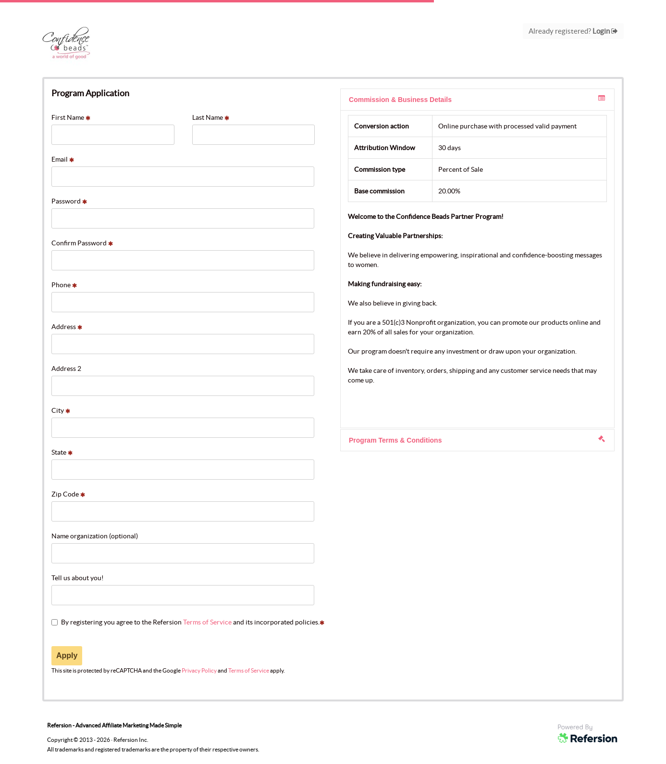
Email (62, 159)
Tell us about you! (77, 578)
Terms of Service (207, 622)
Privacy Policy (199, 670)
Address (66, 327)
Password (69, 201)
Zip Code (68, 494)
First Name (70, 117)
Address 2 (66, 368)
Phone (64, 285)
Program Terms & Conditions (477, 439)
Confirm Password (82, 243)
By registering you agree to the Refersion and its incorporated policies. (187, 622)
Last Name (210, 117)
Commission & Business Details (477, 99)
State (62, 452)
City (60, 410)
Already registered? (573, 31)
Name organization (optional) (94, 536)
